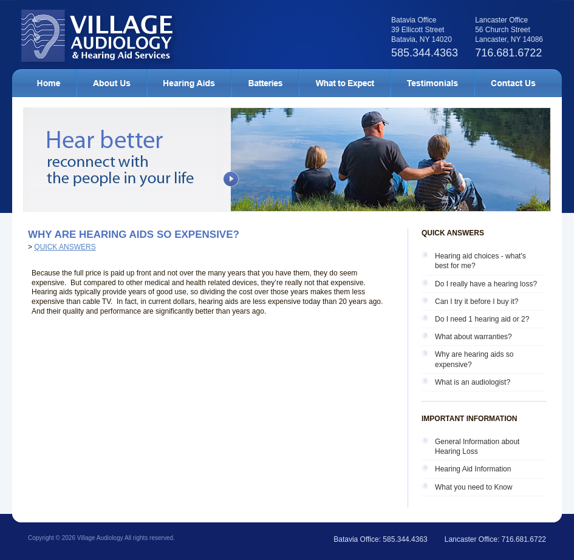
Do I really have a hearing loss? (486, 284)
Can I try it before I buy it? (476, 301)
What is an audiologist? (472, 382)
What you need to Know (473, 487)
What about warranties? (473, 336)
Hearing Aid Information (473, 469)
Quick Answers (64, 247)
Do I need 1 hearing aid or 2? (482, 319)
